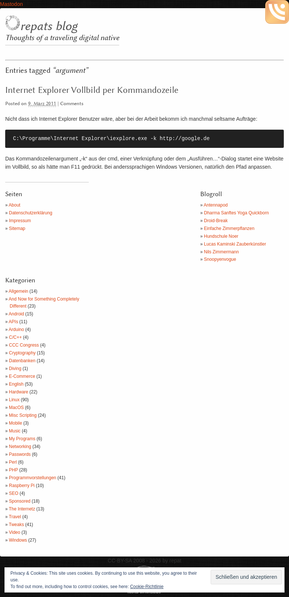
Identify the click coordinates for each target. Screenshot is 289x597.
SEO (13, 493)
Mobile (15, 423)
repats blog (48, 26)
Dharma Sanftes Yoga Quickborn (236, 212)
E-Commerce (22, 376)
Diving (15, 368)
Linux (14, 399)
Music (14, 431)
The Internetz (22, 509)
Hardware (18, 392)
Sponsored (19, 501)
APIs (13, 321)
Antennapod (216, 205)
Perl (13, 462)
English (16, 384)
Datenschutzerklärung (30, 212)
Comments (72, 104)
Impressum (20, 220)
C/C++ (15, 337)
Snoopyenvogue (220, 259)
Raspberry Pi (22, 485)
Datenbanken (22, 360)
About (14, 205)
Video (14, 532)
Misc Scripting (23, 415)
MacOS (16, 407)
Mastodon (11, 4)
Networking (20, 446)
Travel (15, 516)
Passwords (20, 454)
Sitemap (17, 228)
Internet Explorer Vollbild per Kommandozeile (91, 90)
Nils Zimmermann (221, 251)
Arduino (16, 329)
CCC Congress (24, 345)
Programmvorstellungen (32, 477)
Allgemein (18, 291)
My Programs (22, 438)
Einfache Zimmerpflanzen (229, 228)
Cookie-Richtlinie (146, 586)
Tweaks (16, 524)
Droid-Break (216, 220)
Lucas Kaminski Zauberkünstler (235, 244)
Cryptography (22, 353)
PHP (13, 470)
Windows (18, 540)
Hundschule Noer (221, 236)
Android (16, 314)
